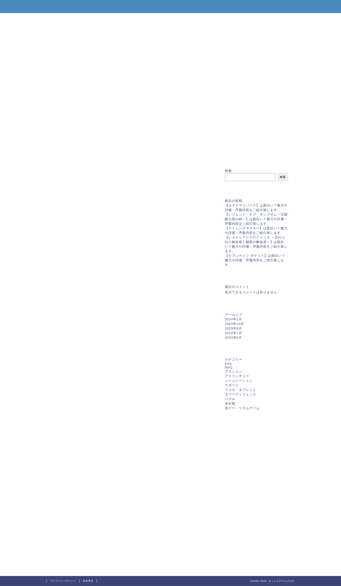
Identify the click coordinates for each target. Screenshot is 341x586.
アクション (233, 371)
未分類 (230, 403)
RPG (229, 367)
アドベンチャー (237, 376)
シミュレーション (239, 380)
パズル (230, 399)
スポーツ (232, 385)
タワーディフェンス (240, 394)
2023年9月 (233, 328)
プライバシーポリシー (63, 580)
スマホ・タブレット (240, 390)
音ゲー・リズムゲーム (242, 408)
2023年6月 (233, 337)
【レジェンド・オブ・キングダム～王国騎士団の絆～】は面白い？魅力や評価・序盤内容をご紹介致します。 (256, 219)
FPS (228, 364)
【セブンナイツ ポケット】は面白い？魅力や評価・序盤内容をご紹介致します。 (255, 260)
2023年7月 (233, 333)
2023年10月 (234, 324)
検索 (228, 170)
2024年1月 (233, 319)
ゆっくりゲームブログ (170, 6)
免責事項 (88, 580)
